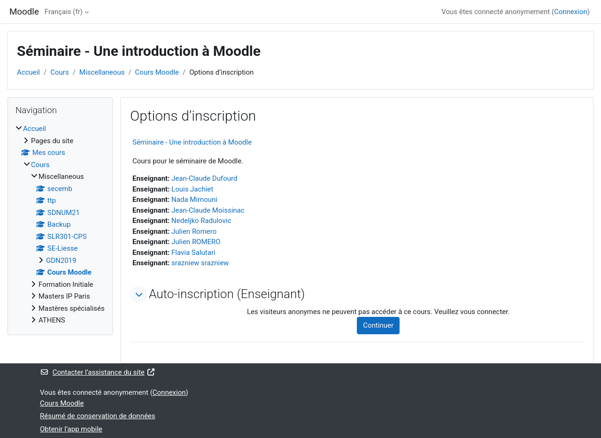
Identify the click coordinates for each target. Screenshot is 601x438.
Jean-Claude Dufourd (204, 178)
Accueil (28, 72)
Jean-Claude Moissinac (208, 210)
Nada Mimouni (194, 199)
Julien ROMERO (196, 242)
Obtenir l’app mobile (71, 429)
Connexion (570, 12)
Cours (59, 72)
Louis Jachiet (192, 189)
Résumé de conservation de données (97, 416)
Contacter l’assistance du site (97, 372)
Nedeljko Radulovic (201, 220)
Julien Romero (193, 231)
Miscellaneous (102, 72)
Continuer (378, 325)
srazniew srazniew (200, 263)
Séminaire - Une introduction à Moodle (192, 142)
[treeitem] (60, 224)
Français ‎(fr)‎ (64, 12)
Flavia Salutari (193, 252)
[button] (138, 294)
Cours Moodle (157, 72)
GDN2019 (61, 260)
